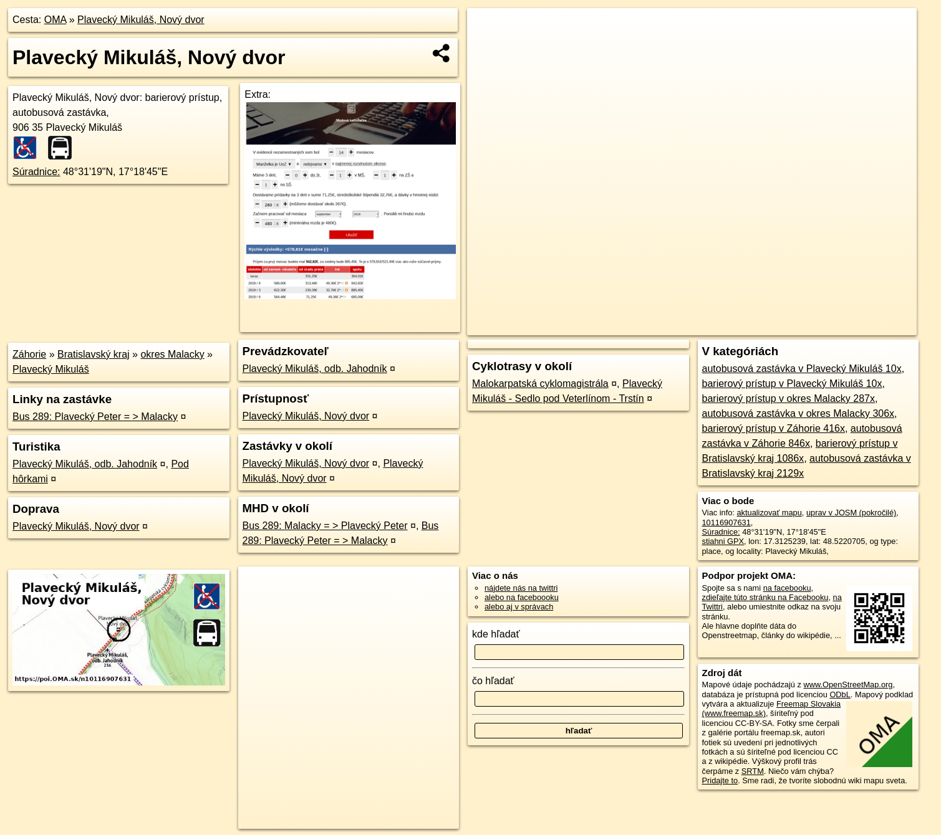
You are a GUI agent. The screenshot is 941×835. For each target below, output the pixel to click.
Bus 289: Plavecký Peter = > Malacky (95, 416)
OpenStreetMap (697, 326)
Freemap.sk (762, 326)
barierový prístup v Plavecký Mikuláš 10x (792, 383)
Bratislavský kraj (93, 354)
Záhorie (29, 354)
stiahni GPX (723, 541)
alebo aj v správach (519, 606)
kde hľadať (496, 634)
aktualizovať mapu (768, 512)
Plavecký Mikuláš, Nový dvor (141, 19)
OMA (55, 19)
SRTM (752, 771)
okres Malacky (172, 354)
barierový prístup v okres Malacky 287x (788, 398)
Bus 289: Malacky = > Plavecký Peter (325, 525)
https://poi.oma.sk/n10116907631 (858, 326)
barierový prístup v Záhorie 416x (773, 428)
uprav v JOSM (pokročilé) (851, 512)
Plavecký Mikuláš (50, 369)
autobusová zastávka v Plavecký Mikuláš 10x (802, 368)
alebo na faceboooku (522, 597)
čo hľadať (493, 680)
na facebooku (787, 588)
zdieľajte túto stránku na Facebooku (765, 597)
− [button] (488, 48)
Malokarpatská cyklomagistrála (540, 383)
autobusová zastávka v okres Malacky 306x (798, 413)
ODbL (839, 694)
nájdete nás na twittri (521, 588)
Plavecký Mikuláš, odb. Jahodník (84, 464)
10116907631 (726, 522)
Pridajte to (720, 780)
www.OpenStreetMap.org (847, 684)
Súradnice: (36, 171)
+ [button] (488, 29)
